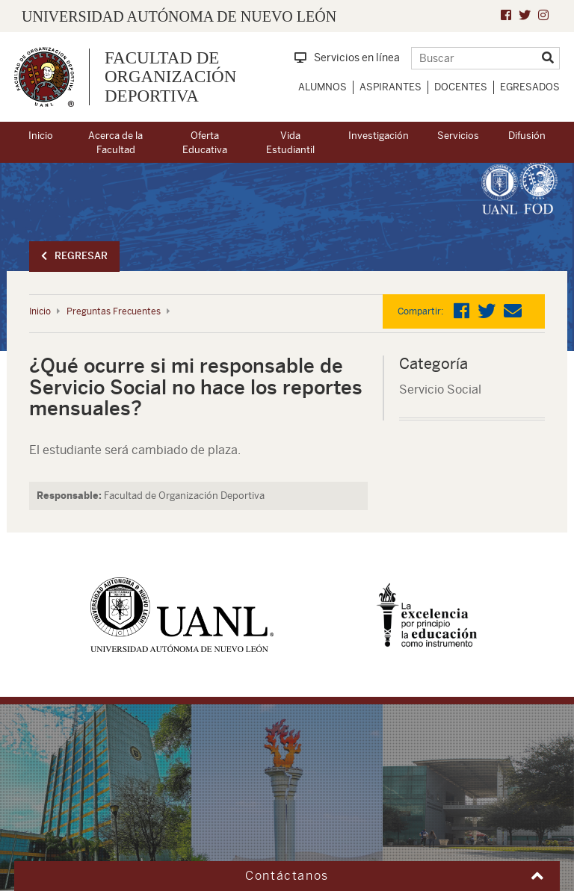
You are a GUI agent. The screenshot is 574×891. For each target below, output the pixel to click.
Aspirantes (390, 87)
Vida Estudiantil (290, 142)
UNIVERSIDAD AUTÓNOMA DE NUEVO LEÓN (179, 16)
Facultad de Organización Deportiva (170, 77)
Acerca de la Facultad (115, 142)
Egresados (530, 87)
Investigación (378, 135)
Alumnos (322, 87)
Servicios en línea (347, 57)
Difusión (527, 135)
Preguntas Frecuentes (114, 311)
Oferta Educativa (204, 142)
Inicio (40, 135)
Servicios (458, 135)
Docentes (460, 87)
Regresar (74, 255)
